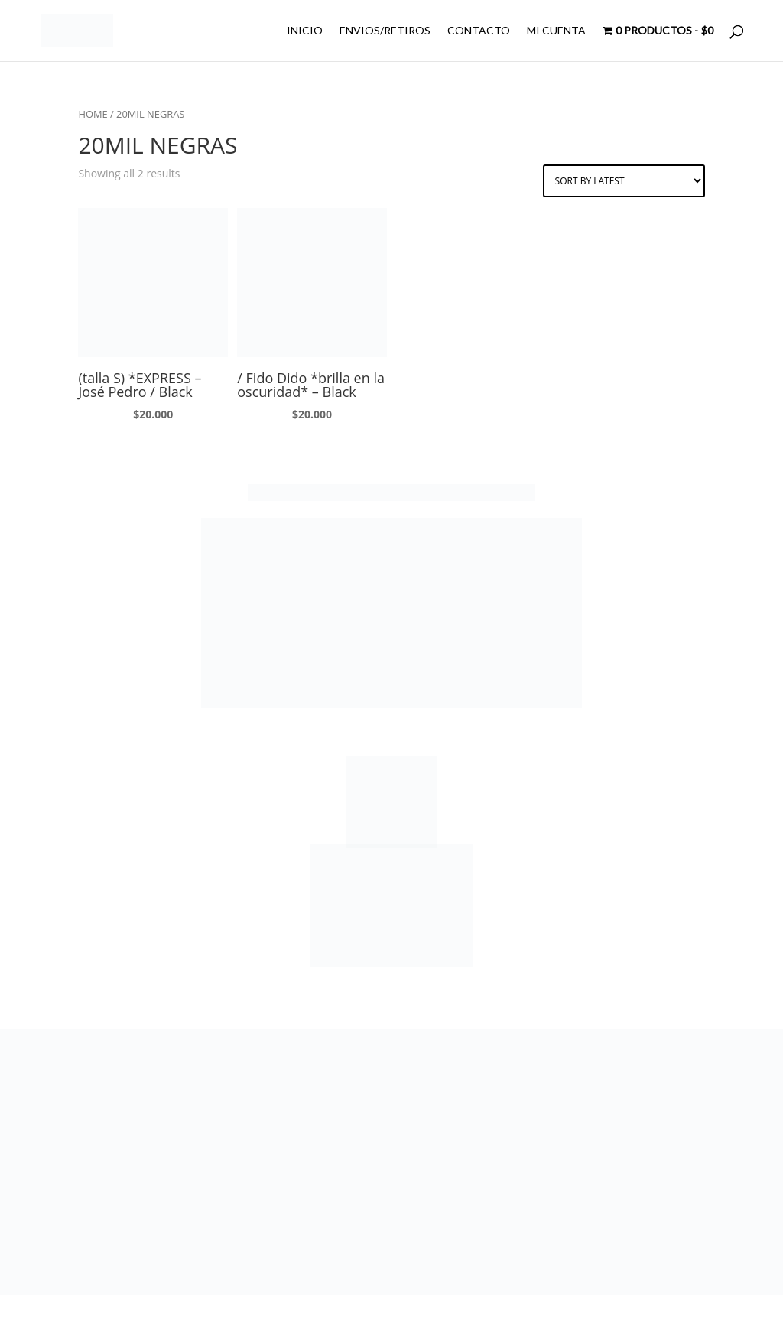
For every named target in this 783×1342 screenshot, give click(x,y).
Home (92, 114)
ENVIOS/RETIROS (385, 31)
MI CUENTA (556, 31)
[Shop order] (624, 180)
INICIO (305, 31)
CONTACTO (478, 31)
